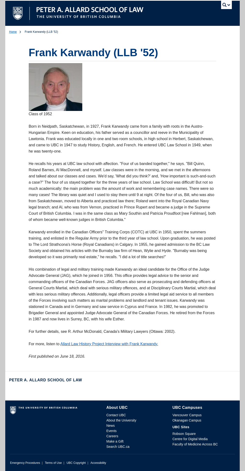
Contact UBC (116, 415)
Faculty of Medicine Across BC (195, 444)
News (110, 425)
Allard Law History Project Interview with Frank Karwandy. (109, 344)
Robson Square (184, 434)
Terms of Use (53, 463)
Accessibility (98, 463)
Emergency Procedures (25, 463)
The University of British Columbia (21, 12)
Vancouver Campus (187, 415)
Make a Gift (114, 441)
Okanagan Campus (187, 420)
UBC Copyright (76, 463)
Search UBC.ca (117, 447)
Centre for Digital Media (190, 439)
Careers (112, 436)
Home (13, 31)
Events (111, 431)
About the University (121, 420)
